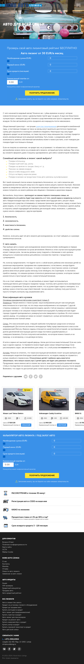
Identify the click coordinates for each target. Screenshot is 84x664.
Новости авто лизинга (10, 571)
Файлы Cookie (7, 552)
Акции (4, 583)
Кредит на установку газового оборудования (19, 605)
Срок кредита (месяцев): (18, 71)
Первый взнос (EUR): (16, 65)
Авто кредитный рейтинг (11, 593)
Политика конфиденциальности (14, 545)
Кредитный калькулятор (11, 588)
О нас (4, 561)
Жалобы (5, 566)
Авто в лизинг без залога (11, 603)
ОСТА (4, 550)
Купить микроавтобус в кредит (14, 622)
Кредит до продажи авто (11, 607)
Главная (5, 13)
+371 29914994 (10, 639)
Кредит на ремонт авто (11, 620)
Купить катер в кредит (11, 625)
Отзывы (5, 569)
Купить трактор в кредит (11, 615)
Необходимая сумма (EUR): (19, 58)
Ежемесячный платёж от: (18, 78)
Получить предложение (42, 93)
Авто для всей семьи (10, 630)
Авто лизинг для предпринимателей (16, 612)
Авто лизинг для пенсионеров (13, 617)
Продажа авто (7, 591)
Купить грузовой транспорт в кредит (16, 627)
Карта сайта (6, 547)
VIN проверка (7, 586)
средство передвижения (46, 126)
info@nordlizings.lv (9, 644)
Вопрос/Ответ (8, 542)
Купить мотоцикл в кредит (12, 610)
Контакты (6, 564)
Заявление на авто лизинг (12, 574)
